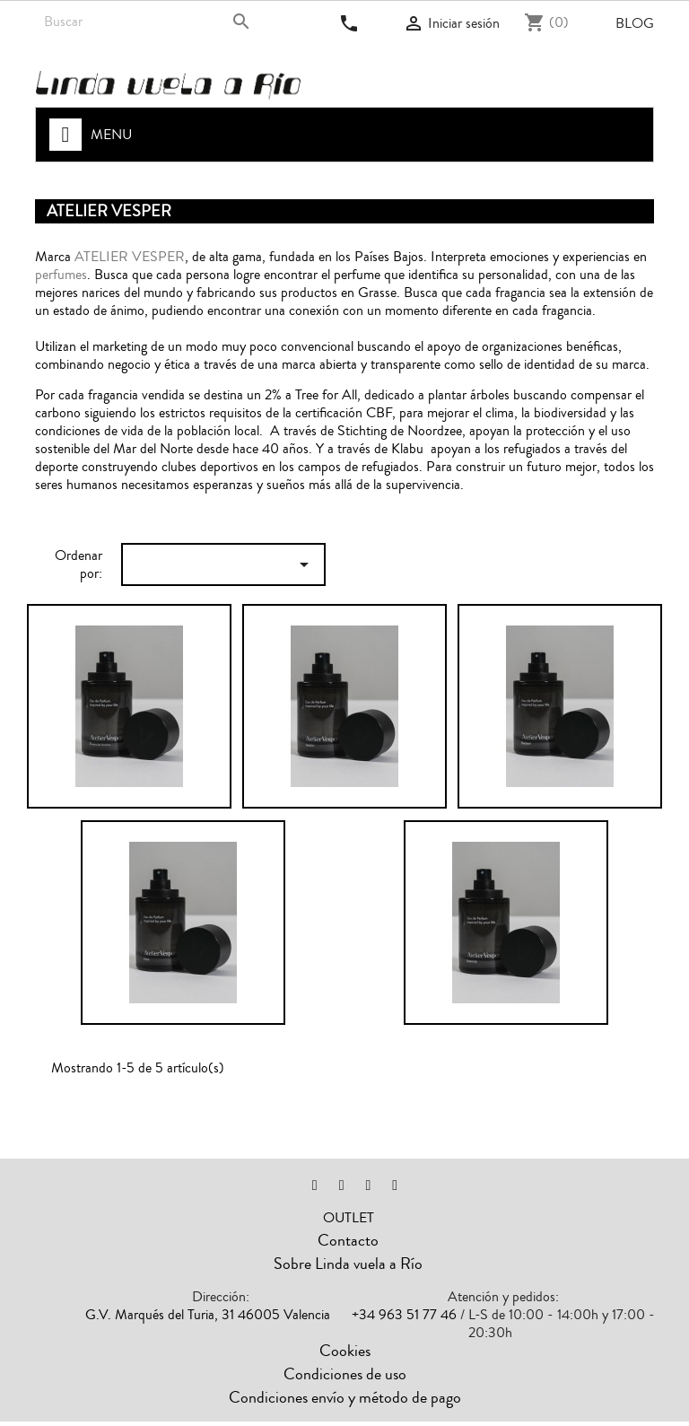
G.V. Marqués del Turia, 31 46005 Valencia (207, 1315)
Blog (634, 23)
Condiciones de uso (344, 1374)
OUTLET (348, 1218)
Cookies (345, 1350)
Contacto (348, 1240)
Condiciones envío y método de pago (345, 1397)
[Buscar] (149, 21)
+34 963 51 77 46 (404, 1315)
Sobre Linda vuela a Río (348, 1263)
